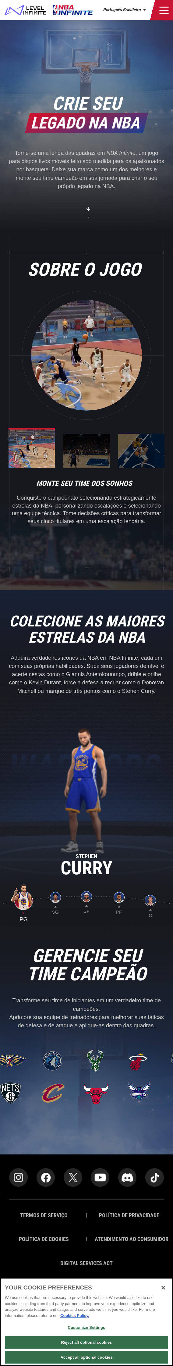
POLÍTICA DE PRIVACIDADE (129, 1215)
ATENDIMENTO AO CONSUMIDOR (129, 1239)
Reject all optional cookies (86, 1342)
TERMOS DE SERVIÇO (44, 1215)
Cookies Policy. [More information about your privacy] (74, 1315)
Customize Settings (86, 1327)
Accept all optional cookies (86, 1357)
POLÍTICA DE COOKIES (44, 1239)
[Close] (163, 1287)
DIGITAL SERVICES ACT (86, 1263)
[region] (86, 1322)
